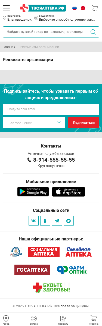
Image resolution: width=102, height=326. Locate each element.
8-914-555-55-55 (54, 159)
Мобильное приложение (51, 181)
